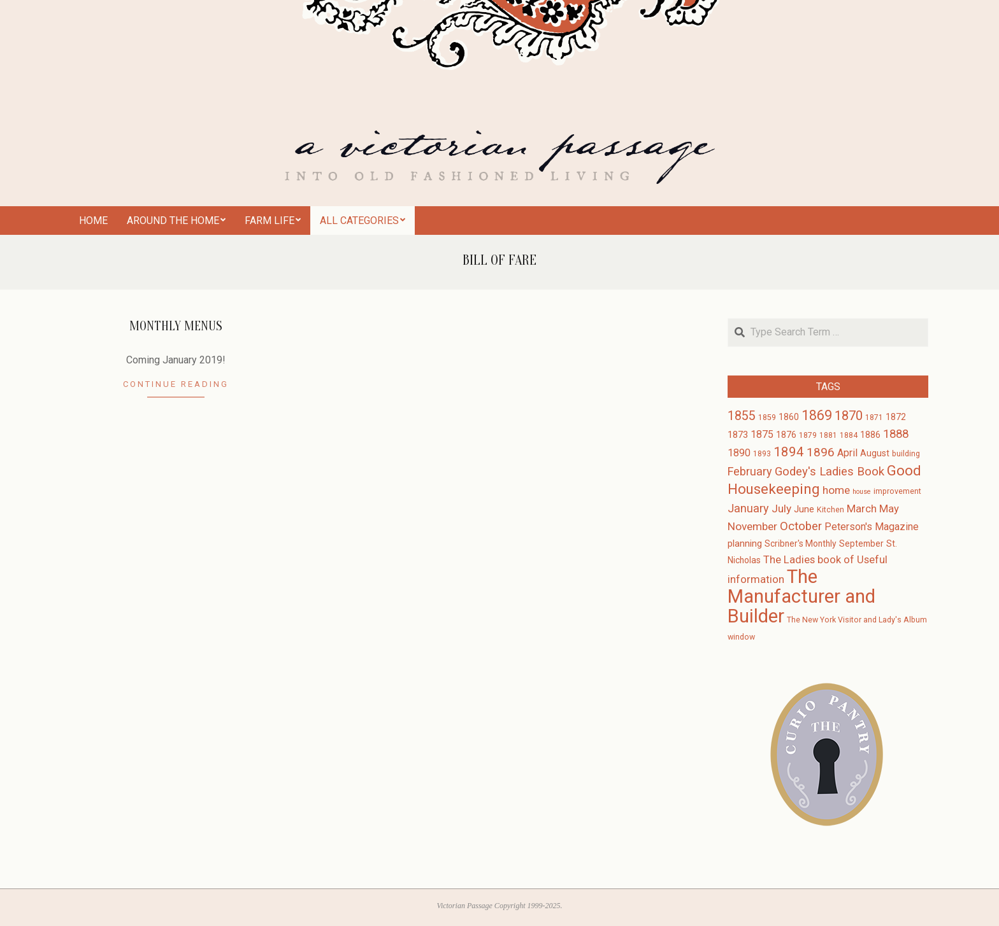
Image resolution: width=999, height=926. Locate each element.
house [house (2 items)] (861, 492)
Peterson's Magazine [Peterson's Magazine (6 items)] (871, 527)
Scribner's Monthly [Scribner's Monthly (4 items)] (801, 543)
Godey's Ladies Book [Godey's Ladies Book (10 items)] (829, 472)
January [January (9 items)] (748, 508)
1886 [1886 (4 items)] (870, 435)
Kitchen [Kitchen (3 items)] (830, 509)
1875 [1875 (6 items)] (762, 434)
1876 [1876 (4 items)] (786, 435)
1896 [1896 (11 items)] (821, 452)
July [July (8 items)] (781, 508)
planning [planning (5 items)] (745, 543)
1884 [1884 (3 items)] (849, 435)
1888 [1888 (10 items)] (896, 434)
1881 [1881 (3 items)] (828, 435)
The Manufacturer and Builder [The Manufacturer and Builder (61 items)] (801, 596)
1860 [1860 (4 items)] (789, 417)
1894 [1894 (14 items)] (788, 451)
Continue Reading (176, 384)
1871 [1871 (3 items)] (874, 417)
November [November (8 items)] (752, 526)
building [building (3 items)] (906, 453)
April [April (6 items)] (847, 453)
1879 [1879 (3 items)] (808, 435)
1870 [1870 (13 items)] (849, 415)
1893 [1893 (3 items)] (762, 453)
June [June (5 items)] (804, 509)
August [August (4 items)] (874, 453)
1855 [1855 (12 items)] (742, 416)
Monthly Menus (175, 326)
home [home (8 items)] (836, 490)
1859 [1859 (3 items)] (767, 417)
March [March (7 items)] (862, 509)
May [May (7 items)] (889, 509)
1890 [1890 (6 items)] (739, 453)
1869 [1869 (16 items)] (816, 415)
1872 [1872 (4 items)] (896, 417)
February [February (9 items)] (750, 471)
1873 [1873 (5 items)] (738, 434)
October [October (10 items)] (801, 526)
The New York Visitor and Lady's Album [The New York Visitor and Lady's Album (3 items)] (857, 619)
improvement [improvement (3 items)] (897, 491)
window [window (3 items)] (741, 637)
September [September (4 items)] (861, 543)
